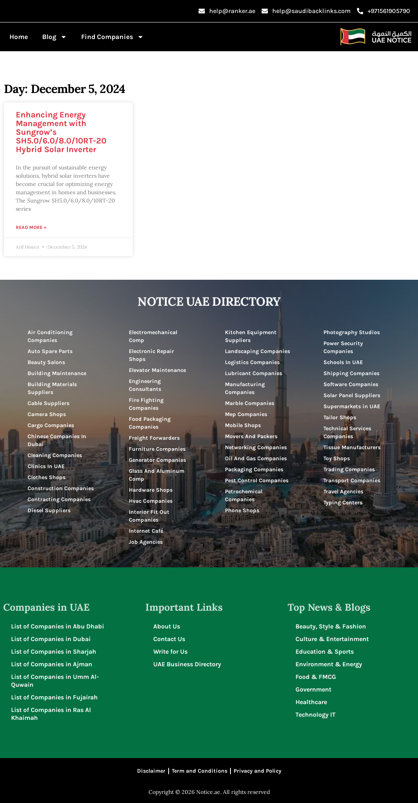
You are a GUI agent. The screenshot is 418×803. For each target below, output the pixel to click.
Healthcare (311, 702)
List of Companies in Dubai (51, 639)
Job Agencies (146, 542)
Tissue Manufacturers (352, 447)
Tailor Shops (339, 417)
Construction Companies (61, 488)
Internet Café (146, 531)
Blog (54, 37)
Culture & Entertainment (332, 639)
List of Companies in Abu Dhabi (57, 626)
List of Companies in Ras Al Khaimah (51, 713)
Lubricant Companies (253, 373)
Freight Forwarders (154, 438)
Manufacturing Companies (245, 388)
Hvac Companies (151, 501)
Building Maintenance (57, 373)
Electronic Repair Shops (151, 355)
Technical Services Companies (347, 432)
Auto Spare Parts (50, 351)
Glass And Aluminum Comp (156, 475)
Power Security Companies (343, 347)
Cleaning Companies (55, 455)
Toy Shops (336, 458)
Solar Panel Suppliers (351, 395)
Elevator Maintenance (157, 370)
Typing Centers (342, 502)
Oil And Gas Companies (256, 458)
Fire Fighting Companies (146, 404)
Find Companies (112, 37)
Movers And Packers (251, 436)
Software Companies (350, 384)
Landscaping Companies (257, 351)
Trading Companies (349, 469)
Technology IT (315, 714)
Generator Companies (157, 460)
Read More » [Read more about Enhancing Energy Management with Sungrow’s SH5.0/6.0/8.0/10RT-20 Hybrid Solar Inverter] (31, 227)
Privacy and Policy (257, 771)
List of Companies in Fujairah (54, 697)
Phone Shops (242, 510)
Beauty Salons (46, 362)
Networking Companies (256, 447)
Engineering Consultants (145, 385)
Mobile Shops (243, 425)
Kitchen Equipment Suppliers (251, 336)
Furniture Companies (157, 449)
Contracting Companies (59, 499)
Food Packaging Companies (150, 423)
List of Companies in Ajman (51, 664)
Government (313, 689)
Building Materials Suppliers (52, 388)
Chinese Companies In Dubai (57, 440)
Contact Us (169, 639)
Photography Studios (351, 332)
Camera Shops (47, 414)
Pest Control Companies (256, 480)
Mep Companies (246, 414)
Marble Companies (249, 403)
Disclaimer (151, 771)
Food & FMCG (315, 676)
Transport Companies (351, 480)
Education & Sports (324, 651)
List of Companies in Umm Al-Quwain (55, 680)
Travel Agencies (343, 491)
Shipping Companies (351, 373)
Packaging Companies (254, 469)
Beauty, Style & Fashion (330, 626)
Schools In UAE (343, 362)
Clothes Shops (46, 477)
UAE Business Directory (187, 664)
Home (18, 37)
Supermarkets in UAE (351, 406)
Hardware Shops (151, 490)
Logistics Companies (252, 362)
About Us (166, 626)
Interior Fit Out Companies (149, 516)
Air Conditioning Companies (50, 336)
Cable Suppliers (48, 403)
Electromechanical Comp (153, 336)
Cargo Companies (51, 425)
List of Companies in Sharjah (53, 651)
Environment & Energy (328, 664)
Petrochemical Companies (243, 495)
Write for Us (170, 651)
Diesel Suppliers (49, 510)
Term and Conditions (199, 771)
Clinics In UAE (46, 466)
